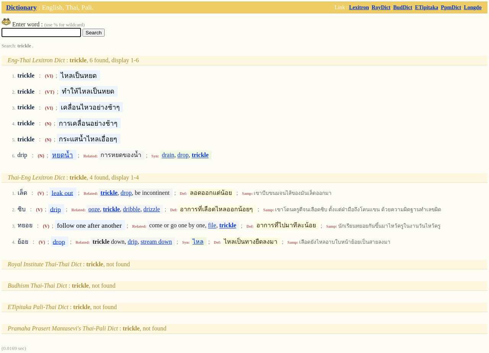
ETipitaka (426, 7)
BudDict (402, 7)
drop (182, 155)
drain (168, 155)
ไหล (198, 241)
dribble (131, 209)
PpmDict (451, 7)
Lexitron (359, 7)
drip (55, 209)
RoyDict (381, 7)
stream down (156, 241)
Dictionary (21, 7)
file (212, 225)
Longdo (472, 7)
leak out (62, 192)
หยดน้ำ (62, 155)
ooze (94, 209)
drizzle (151, 209)
